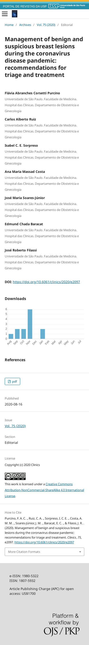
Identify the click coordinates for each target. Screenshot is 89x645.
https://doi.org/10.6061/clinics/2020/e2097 (46, 282)
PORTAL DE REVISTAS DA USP (25, 6)
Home (9, 25)
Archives (25, 25)
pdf (14, 381)
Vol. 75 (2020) (46, 25)
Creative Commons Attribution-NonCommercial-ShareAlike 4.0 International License (44, 490)
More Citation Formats (24, 552)
